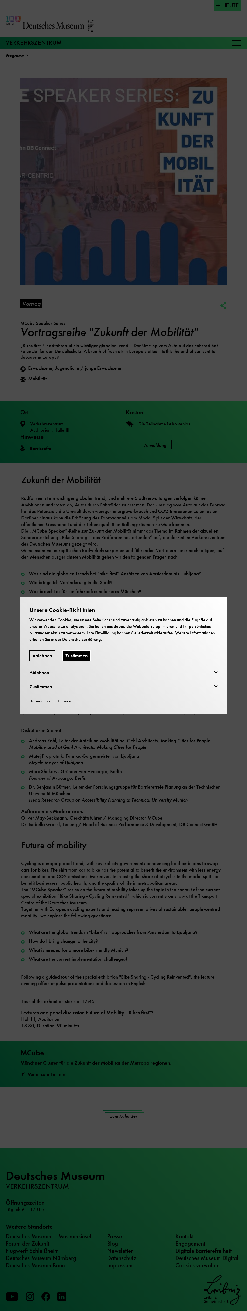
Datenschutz (40, 701)
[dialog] (123, 655)
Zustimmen (76, 656)
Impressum (67, 701)
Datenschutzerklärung (81, 639)
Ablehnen (42, 656)
